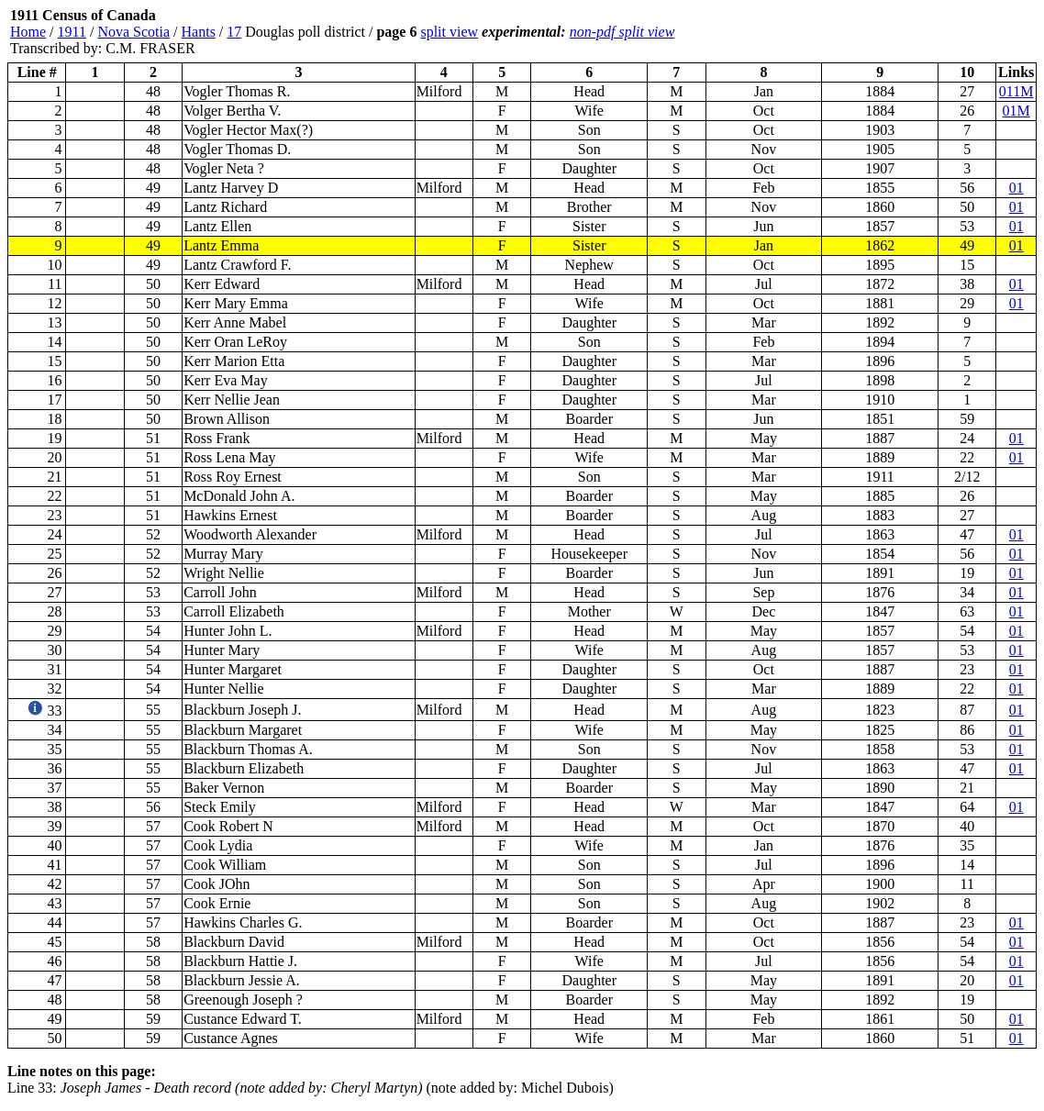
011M (1016, 91)
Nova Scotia (133, 31)
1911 (72, 31)
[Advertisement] (926, 32)
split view (449, 31)
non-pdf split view (622, 31)
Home (28, 31)
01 (1016, 187)
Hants (199, 31)
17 (234, 31)
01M (1016, 110)
